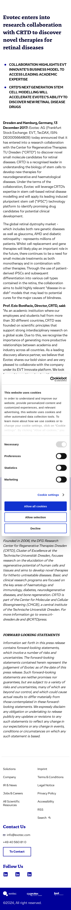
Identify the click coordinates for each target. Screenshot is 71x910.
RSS (40, 809)
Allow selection (35, 517)
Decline (35, 528)
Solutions (9, 769)
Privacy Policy (46, 793)
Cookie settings (48, 494)
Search (44, 817)
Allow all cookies (35, 506)
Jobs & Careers (13, 793)
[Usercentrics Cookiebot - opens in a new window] (50, 379)
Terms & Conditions (50, 777)
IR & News (10, 785)
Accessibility (45, 801)
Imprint (42, 769)
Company (9, 777)
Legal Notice (45, 785)
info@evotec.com (16, 835)
